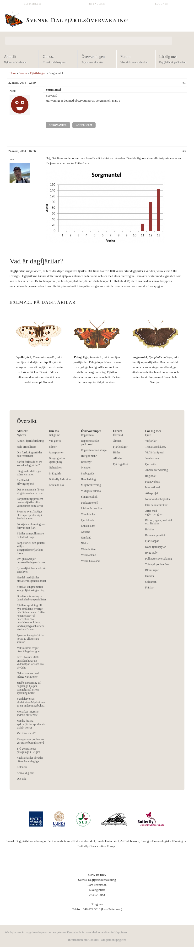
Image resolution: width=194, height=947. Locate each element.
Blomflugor (152, 570)
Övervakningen (95, 59)
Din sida (21, 778)
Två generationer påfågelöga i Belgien (28, 750)
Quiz (148, 435)
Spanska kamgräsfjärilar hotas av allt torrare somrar (30, 639)
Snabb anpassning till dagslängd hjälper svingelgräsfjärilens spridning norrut (29, 688)
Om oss (57, 59)
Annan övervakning (156, 470)
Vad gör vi (55, 440)
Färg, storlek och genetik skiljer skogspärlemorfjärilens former (31, 548)
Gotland (85, 531)
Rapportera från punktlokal (90, 442)
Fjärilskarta (87, 520)
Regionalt (150, 476)
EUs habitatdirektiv (156, 505)
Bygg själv (151, 552)
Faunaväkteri (152, 481)
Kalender (22, 767)
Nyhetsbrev (55, 467)
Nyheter (21, 435)
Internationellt (153, 487)
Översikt (118, 435)
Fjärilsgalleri (120, 464)
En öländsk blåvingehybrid (25, 482)
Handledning (88, 479)
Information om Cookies (83, 940)
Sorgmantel (57, 125)
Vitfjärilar (150, 440)
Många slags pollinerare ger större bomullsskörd (30, 741)
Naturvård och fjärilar (157, 499)
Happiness (120, 932)
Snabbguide (88, 473)
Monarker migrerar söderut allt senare (28, 713)
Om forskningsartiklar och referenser (29, 454)
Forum (134, 59)
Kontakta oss (56, 485)
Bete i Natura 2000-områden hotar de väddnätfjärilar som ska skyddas (30, 662)
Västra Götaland (90, 561)
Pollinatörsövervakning (158, 558)
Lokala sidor (88, 526)
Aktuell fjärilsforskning (30, 440)
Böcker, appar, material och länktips (158, 521)
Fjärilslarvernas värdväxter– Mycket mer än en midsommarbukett (31, 702)
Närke (84, 543)
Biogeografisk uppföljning (57, 460)
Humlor (149, 576)
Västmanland (88, 555)
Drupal (71, 932)
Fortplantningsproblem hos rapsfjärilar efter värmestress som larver (30, 502)
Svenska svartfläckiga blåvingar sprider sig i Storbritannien (29, 515)
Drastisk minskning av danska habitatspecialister (31, 597)
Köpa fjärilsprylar (155, 547)
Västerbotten (88, 549)
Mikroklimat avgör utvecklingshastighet (28, 649)
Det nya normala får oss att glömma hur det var (30, 491)
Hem (13, 73)
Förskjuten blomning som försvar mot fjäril (31, 525)
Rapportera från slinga (94, 450)
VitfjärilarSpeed (154, 452)
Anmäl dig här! (25, 773)
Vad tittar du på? (26, 733)
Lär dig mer (173, 59)
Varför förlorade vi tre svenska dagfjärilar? (29, 463)
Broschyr (86, 461)
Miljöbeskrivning (91, 485)
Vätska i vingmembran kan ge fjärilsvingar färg (30, 588)
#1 (184, 82)
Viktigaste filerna (91, 491)
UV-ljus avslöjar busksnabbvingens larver (31, 560)
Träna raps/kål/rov (155, 446)
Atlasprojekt (152, 493)
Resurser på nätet (155, 535)
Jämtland (86, 537)
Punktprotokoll (89, 502)
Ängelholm (84, 125)
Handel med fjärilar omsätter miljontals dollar (31, 579)
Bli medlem (32, 3)
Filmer (52, 446)
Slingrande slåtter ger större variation (29, 472)
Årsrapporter (56, 452)
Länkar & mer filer (92, 508)
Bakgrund (54, 435)
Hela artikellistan (26, 446)
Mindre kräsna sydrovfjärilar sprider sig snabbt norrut (31, 724)
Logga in (161, 3)
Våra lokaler (88, 514)
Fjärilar (149, 587)
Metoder (86, 467)
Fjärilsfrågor (38, 73)
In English (97, 3)
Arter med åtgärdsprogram (154, 512)
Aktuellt (18, 59)
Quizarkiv (151, 464)
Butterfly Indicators (60, 479)
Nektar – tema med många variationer (28, 675)
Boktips (149, 529)
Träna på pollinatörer (157, 564)
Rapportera (87, 435)
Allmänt (117, 458)
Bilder (116, 452)
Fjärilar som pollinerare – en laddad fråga (31, 535)
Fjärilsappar (152, 541)
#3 (184, 151)
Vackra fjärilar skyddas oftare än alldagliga (30, 759)
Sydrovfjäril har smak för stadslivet (31, 569)
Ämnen (117, 440)
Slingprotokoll (89, 496)
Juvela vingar (153, 458)
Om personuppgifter (113, 940)
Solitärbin (150, 581)
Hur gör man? (89, 455)
